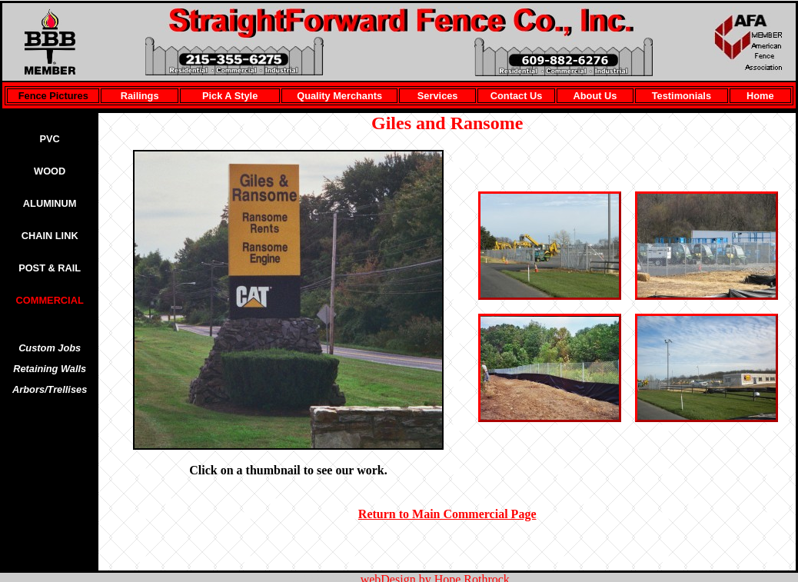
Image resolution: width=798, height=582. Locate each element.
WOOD (49, 171)
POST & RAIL (49, 268)
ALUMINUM (50, 203)
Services (437, 95)
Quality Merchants (339, 95)
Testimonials (681, 95)
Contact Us (516, 95)
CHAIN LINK (50, 235)
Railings (140, 95)
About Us (595, 95)
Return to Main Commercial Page (447, 513)
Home (760, 95)
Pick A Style (230, 95)
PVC (50, 139)
